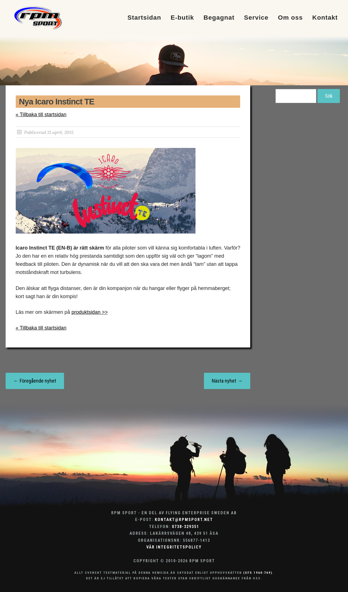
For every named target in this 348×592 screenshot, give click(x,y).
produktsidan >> (90, 312)
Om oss (290, 18)
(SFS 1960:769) (257, 573)
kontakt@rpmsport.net (184, 519)
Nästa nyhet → (227, 381)
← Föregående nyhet (34, 381)
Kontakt (325, 18)
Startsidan (144, 18)
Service (256, 18)
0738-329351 (185, 526)
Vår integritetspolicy (174, 547)
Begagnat (219, 18)
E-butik (182, 18)
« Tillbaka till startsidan (41, 114)
